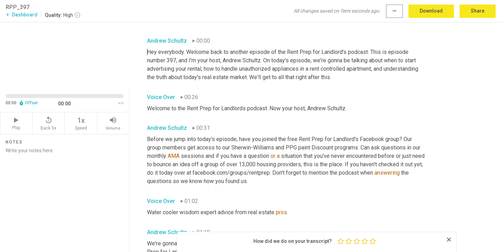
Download (431, 11)
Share (477, 11)
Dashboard (21, 15)
